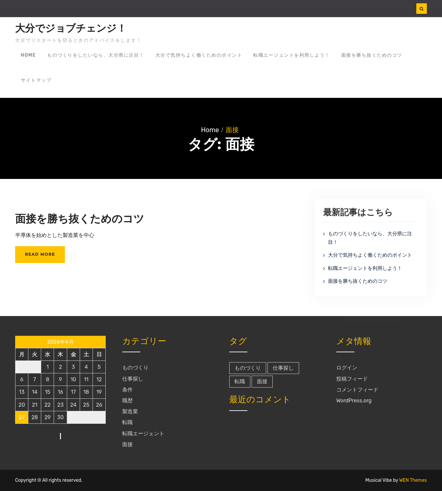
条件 (127, 390)
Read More (40, 254)
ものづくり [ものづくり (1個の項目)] (248, 368)
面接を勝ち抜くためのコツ (371, 55)
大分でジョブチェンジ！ (70, 28)
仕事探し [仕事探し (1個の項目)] (283, 368)
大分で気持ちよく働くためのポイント (198, 55)
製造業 (130, 411)
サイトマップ (36, 80)
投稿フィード (352, 379)
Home (28, 55)
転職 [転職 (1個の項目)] (240, 381)
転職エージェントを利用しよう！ (291, 55)
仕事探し (132, 379)
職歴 (127, 400)
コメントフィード (357, 390)
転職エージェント (143, 433)
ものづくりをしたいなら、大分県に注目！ (95, 55)
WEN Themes (413, 480)
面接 (127, 444)
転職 (127, 422)
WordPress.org (354, 400)
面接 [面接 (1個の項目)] (262, 381)
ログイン (346, 367)
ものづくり (135, 367)
